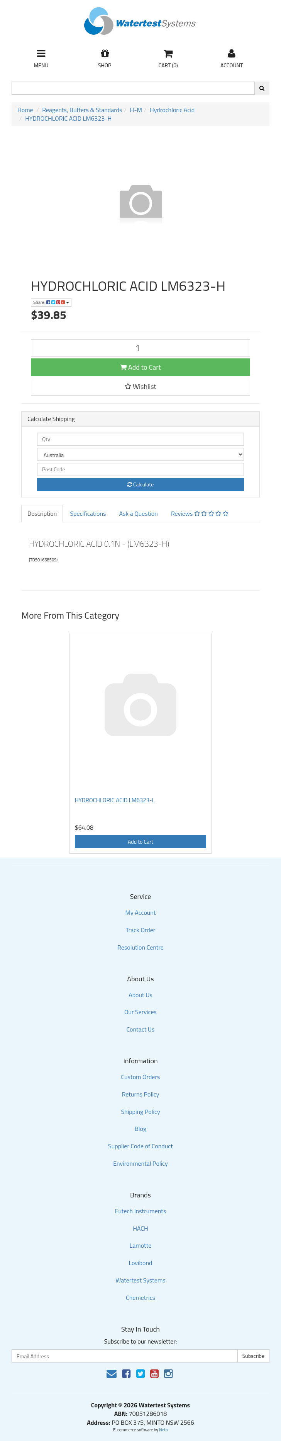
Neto (163, 1430)
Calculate (140, 484)
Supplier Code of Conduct (140, 1146)
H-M (136, 109)
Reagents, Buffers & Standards (82, 109)
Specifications (88, 513)
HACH (140, 1228)
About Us (140, 994)
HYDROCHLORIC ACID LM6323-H (68, 118)
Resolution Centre (140, 947)
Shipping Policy (140, 1111)
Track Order (141, 930)
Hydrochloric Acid (172, 109)
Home (25, 109)
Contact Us (141, 1029)
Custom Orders (140, 1076)
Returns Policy (140, 1094)
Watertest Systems (140, 1280)
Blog (140, 1128)
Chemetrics (140, 1297)
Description (42, 513)
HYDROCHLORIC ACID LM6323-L (115, 800)
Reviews (200, 513)
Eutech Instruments (140, 1211)
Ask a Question (138, 513)
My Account (140, 912)
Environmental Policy (140, 1163)
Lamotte (141, 1245)
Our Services (140, 1011)
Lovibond (140, 1262)
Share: (51, 302)
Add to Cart (140, 367)
